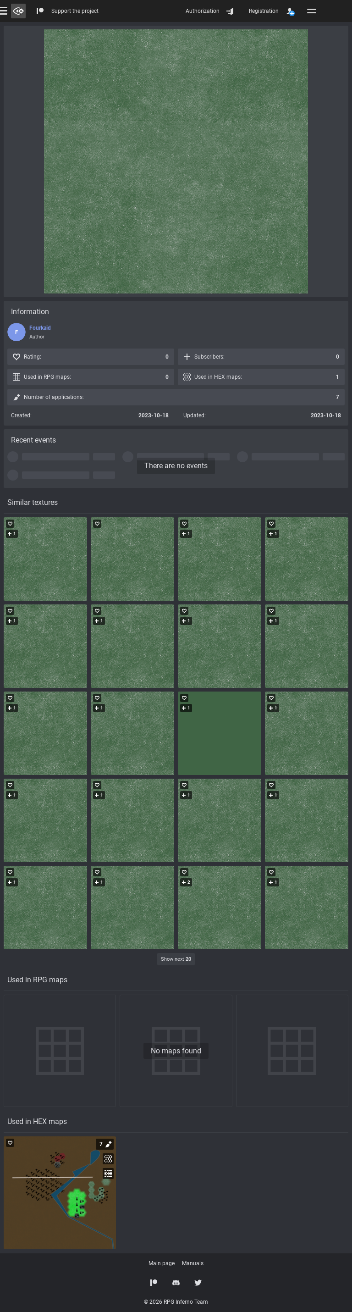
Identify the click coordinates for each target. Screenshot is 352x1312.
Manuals (193, 1263)
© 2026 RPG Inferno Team (176, 1302)
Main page (161, 1263)
